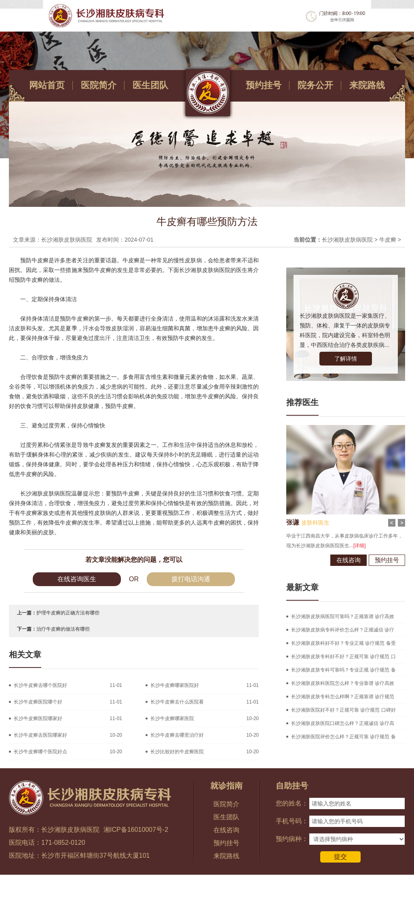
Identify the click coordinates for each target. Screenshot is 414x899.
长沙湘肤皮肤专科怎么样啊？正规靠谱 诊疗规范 (342, 696)
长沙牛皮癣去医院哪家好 (40, 735)
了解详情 (345, 358)
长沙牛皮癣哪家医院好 (174, 685)
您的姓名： (292, 803)
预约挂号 (263, 85)
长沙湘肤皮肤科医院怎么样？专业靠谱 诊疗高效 (342, 683)
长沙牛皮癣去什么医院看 (177, 702)
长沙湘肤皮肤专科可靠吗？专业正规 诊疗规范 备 (343, 670)
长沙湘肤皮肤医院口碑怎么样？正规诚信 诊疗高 (342, 723)
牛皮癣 (387, 239)
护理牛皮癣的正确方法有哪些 (67, 613)
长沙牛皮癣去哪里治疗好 (177, 735)
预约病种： (292, 838)
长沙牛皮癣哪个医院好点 (40, 751)
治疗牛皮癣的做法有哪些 (63, 629)
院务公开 (315, 85)
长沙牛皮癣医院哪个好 (38, 702)
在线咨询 (338, 560)
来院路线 (367, 85)
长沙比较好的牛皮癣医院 (177, 751)
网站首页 (47, 85)
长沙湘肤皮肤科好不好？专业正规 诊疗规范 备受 (343, 643)
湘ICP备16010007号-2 (136, 829)
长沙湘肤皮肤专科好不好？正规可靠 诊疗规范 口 (343, 656)
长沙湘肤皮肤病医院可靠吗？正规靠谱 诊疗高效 (342, 616)
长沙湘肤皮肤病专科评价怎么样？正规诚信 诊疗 (342, 630)
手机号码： (292, 821)
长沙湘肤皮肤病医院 (347, 239)
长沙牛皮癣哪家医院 (172, 718)
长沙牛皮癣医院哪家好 (38, 718)
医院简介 (98, 85)
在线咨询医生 (76, 579)
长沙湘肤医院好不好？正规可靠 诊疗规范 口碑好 (343, 710)
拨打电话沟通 (190, 579)
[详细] (349, 545)
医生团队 (150, 85)
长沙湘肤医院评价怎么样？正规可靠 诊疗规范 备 (343, 737)
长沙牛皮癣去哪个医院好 (40, 685)
